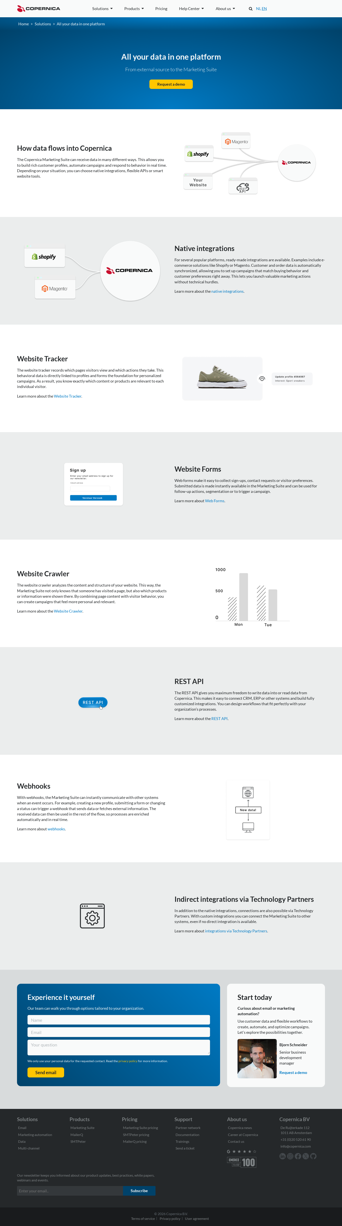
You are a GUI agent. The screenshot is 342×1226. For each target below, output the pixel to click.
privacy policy (128, 1061)
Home (23, 23)
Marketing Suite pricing (140, 1128)
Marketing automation (35, 1134)
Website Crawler (68, 611)
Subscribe (139, 1190)
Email (22, 1128)
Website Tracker (67, 396)
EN (264, 8)
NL (258, 8)
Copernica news (240, 1128)
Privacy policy (170, 1218)
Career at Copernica (243, 1134)
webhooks (56, 828)
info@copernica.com (295, 1146)
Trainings (182, 1141)
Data (22, 1141)
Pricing (161, 8)
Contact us (236, 1141)
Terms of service (143, 1218)
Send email (45, 1072)
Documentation (187, 1134)
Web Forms (214, 500)
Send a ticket (185, 1148)
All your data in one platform (81, 23)
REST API (219, 718)
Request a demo (171, 84)
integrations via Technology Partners (236, 930)
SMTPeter (78, 1141)
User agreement (197, 1218)
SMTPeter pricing (136, 1134)
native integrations (227, 291)
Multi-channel (28, 1148)
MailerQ (76, 1134)
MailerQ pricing (135, 1141)
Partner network (188, 1128)
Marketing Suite (82, 1128)
